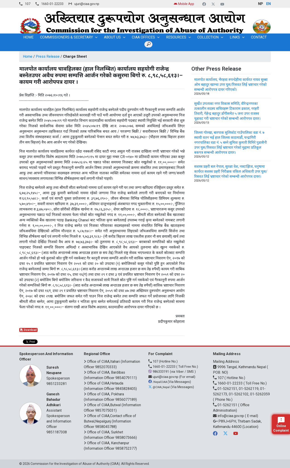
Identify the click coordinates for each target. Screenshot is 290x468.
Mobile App (184, 4)
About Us (112, 37)
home (28, 37)
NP (260, 4)
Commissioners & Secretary (66, 37)
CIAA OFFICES (143, 37)
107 (27, 4)
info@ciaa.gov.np (229, 416)
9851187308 (56, 432)
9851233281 (56, 384)
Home (27, 56)
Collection (208, 37)
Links (235, 37)
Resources (176, 37)
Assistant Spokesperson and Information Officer (59, 410)
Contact (259, 37)
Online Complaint (281, 424)
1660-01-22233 (52, 4)
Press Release (48, 56)
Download (28, 330)
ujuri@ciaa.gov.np (86, 4)
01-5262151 (225, 405)
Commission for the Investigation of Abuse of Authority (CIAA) (75, 464)
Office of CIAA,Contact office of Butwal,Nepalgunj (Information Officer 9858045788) (110, 421)
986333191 (159, 372)
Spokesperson (59, 372)
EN (268, 4)
